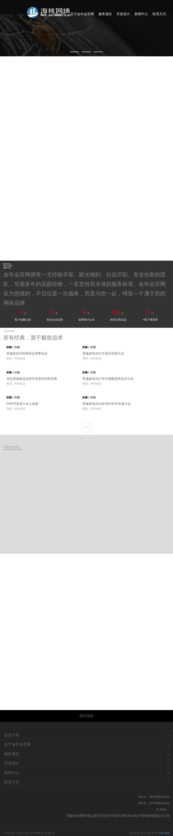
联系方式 (159, 15)
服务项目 (105, 15)
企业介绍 (59, 15)
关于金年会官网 (82, 15)
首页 (43, 15)
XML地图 (164, 815)
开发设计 (123, 15)
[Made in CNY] (86, 28)
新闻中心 (141, 15)
